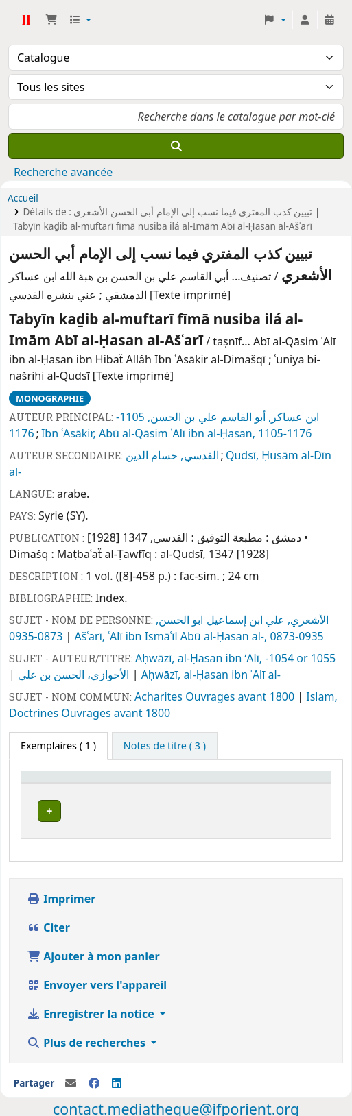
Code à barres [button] (275, 783)
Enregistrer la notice (92, 1009)
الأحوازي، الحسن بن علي (75, 674)
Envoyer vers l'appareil (97, 980)
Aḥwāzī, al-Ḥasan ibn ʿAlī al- (211, 674)
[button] (51, 20)
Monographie (50, 398)
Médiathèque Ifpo (25, 20)
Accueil (23, 197)
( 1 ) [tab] (58, 745)
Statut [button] (198, 783)
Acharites (159, 696)
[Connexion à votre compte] (304, 20)
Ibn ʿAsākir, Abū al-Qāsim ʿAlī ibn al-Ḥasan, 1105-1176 (176, 433)
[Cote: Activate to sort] (153, 783)
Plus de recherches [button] (87, 1038)
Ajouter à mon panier (93, 952)
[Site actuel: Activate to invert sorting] (74, 783)
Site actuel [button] (52, 783)
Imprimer (61, 894)
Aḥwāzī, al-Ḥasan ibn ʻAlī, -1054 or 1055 (235, 658)
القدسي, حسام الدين (172, 455)
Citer (48, 923)
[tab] (165, 746)
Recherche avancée (63, 172)
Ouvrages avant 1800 (241, 696)
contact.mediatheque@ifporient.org (176, 1105)
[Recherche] (176, 146)
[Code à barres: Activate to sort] (283, 783)
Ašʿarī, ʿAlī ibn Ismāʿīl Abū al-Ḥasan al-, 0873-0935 (199, 636)
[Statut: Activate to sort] (206, 783)
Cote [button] (144, 783)
